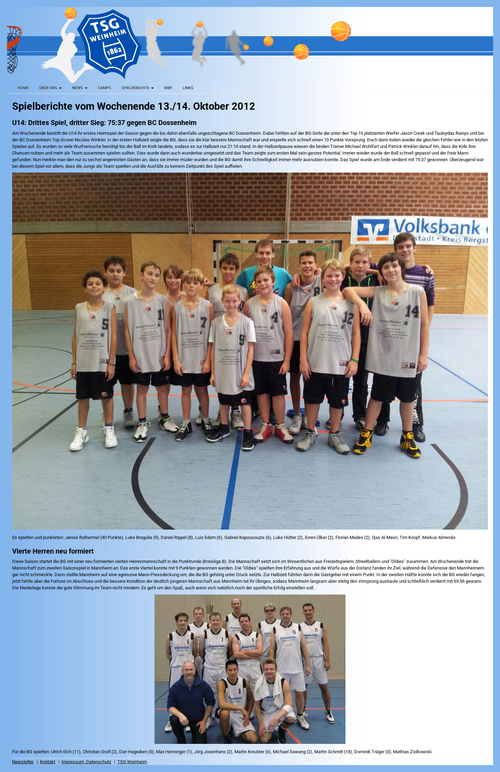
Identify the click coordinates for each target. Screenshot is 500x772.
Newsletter (23, 761)
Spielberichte (138, 88)
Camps (104, 88)
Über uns (50, 88)
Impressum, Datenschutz (86, 761)
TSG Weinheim (132, 761)
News (80, 88)
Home (23, 88)
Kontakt (47, 761)
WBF (168, 88)
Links (188, 88)
